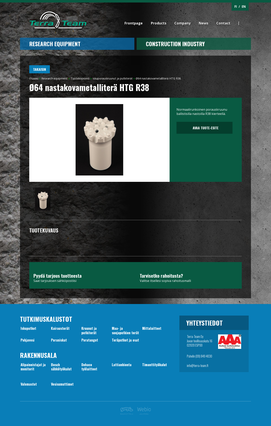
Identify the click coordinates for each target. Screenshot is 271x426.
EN (244, 6)
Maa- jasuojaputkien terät (125, 330)
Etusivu (33, 78)
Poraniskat (59, 339)
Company (182, 23)
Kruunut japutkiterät (89, 330)
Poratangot (89, 339)
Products (158, 23)
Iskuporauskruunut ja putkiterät (113, 78)
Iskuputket (28, 328)
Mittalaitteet (151, 328)
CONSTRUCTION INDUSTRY (175, 44)
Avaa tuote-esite (204, 127)
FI (235, 6)
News (203, 23)
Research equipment (54, 44)
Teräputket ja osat (125, 339)
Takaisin (39, 69)
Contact (223, 23)
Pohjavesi (27, 339)
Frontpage (133, 23)
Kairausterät (60, 328)
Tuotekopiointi (80, 78)
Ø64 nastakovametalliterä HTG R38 (158, 78)
